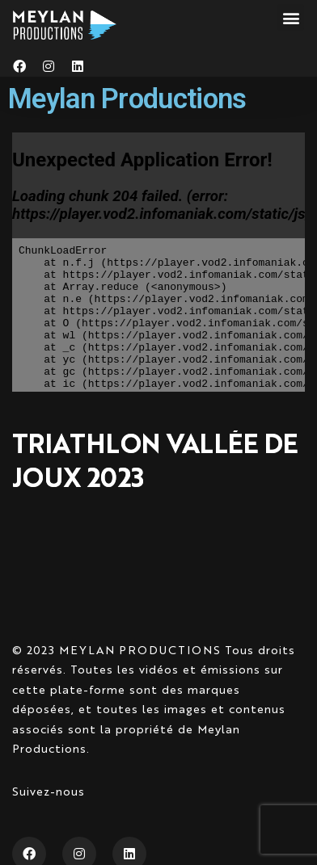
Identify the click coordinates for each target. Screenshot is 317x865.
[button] (290, 17)
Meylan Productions (127, 98)
